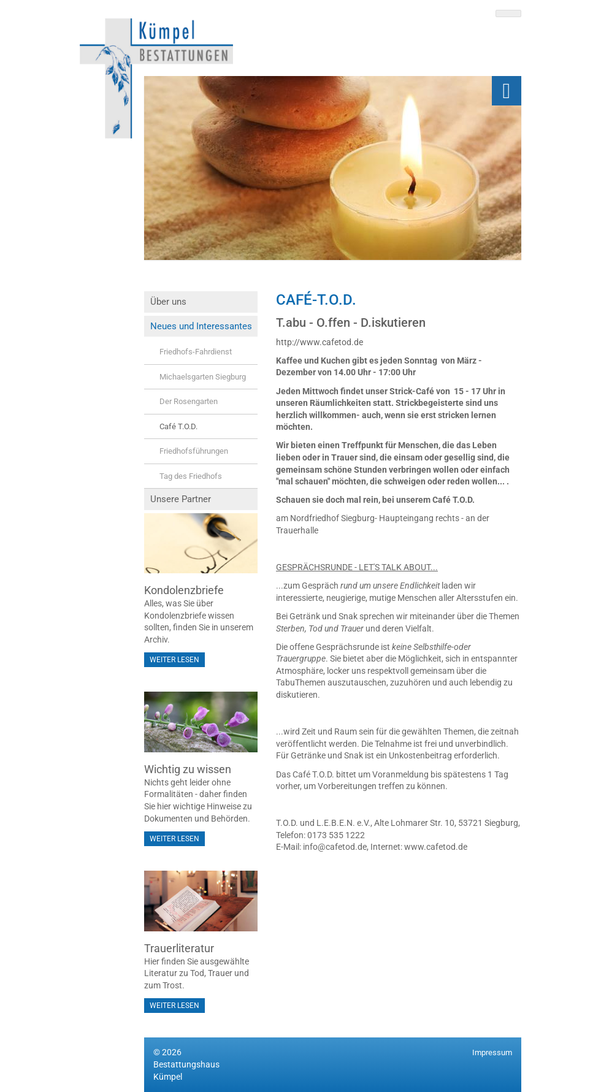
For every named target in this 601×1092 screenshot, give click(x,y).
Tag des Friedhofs (190, 476)
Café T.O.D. (178, 426)
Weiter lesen (174, 659)
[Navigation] (506, 90)
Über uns (168, 301)
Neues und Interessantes (201, 326)
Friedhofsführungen (193, 451)
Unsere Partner (180, 499)
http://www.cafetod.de (319, 342)
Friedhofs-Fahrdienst (195, 351)
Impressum (492, 1052)
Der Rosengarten (188, 401)
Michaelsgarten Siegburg (202, 376)
